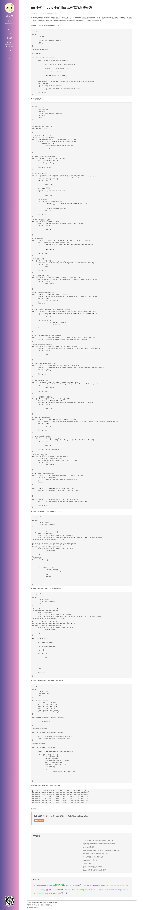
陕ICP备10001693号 (32, 907)
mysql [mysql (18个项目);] (112, 885)
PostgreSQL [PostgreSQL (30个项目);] (41, 890)
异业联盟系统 (48, 905)
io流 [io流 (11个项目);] (73, 885)
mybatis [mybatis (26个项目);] (96, 885)
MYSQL (9, 42)
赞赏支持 (39, 820)
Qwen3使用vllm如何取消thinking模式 (94, 870)
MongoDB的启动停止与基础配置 (93, 857)
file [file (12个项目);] (47, 885)
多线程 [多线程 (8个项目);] (46, 893)
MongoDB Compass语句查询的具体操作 (95, 853)
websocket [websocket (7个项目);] (38, 893)
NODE (9, 38)
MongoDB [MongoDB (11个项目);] (89, 885)
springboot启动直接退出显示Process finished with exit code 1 (102, 850)
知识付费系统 (40, 905)
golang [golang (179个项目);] (59, 884)
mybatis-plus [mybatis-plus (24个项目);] (104, 885)
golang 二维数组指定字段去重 (92, 867)
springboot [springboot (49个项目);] (87, 889)
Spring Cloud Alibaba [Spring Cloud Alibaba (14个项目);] (106, 890)
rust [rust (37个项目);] (69, 889)
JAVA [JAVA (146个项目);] (78, 884)
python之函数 (87, 863)
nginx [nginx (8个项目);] (115, 885)
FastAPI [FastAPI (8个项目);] (44, 885)
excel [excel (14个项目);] (40, 885)
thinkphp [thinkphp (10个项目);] (124, 890)
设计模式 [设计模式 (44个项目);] (65, 893)
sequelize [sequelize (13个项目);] (79, 890)
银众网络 (29, 905)
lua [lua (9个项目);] (85, 885)
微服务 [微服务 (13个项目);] (55, 893)
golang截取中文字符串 (90, 860)
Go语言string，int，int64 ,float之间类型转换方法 (98, 840)
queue (34, 808)
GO (9, 30)
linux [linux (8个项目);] (83, 885)
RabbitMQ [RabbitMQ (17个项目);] (60, 890)
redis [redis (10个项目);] (66, 890)
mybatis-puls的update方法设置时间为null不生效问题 (99, 843)
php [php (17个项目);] (34, 890)
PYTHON (9, 46)
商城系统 (34, 905)
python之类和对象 (88, 847)
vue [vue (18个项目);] (34, 893)
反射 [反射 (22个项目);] (43, 894)
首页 (9, 21)
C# (10, 51)
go (43, 13)
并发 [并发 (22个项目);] (50, 894)
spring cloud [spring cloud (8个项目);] (96, 889)
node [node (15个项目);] (119, 885)
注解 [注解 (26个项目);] (59, 894)
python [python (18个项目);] (48, 890)
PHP (9, 34)
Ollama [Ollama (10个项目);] (123, 885)
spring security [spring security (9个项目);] (117, 890)
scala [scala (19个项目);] (73, 890)
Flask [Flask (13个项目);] (50, 885)
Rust (9, 55)
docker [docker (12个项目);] (36, 885)
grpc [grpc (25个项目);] (69, 885)
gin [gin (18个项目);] (53, 885)
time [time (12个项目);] (128, 890)
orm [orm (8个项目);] (127, 885)
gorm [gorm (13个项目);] (66, 885)
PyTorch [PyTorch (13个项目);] (54, 890)
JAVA (10, 25)
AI (9, 59)
